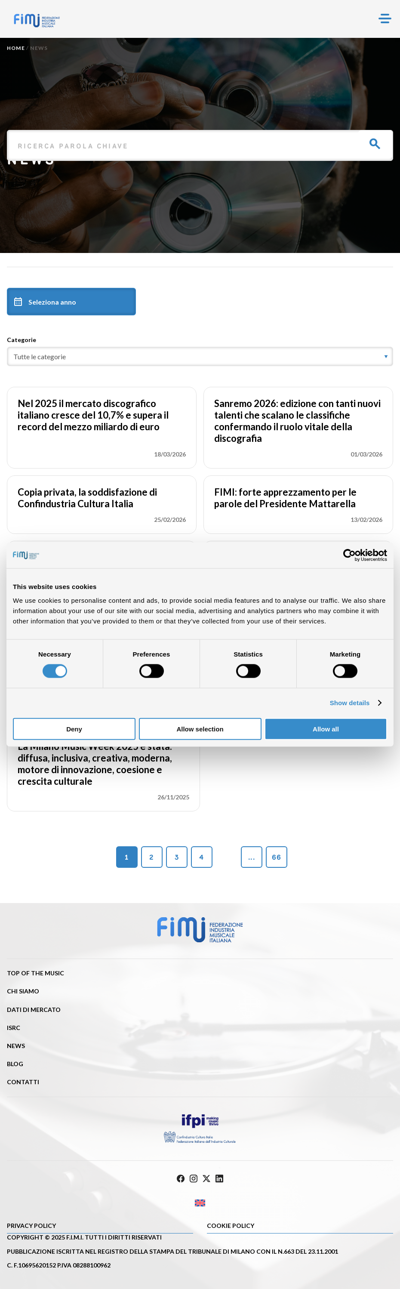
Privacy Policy (31, 1225)
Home (16, 48)
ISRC (13, 1027)
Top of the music (35, 973)
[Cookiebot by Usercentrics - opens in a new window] (349, 555)
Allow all (326, 728)
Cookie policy (230, 1225)
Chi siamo (23, 991)
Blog (15, 1063)
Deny (74, 728)
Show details (350, 702)
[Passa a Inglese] (200, 1203)
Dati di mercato (34, 1009)
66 (276, 857)
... (251, 857)
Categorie (21, 339)
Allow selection (199, 728)
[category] (200, 356)
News (16, 1045)
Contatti (23, 1081)
